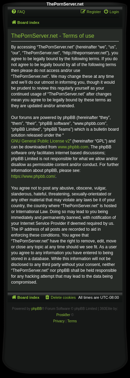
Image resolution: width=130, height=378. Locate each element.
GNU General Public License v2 (40, 141)
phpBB (36, 309)
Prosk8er (63, 315)
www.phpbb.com (73, 147)
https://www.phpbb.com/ (33, 176)
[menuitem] (18, 12)
